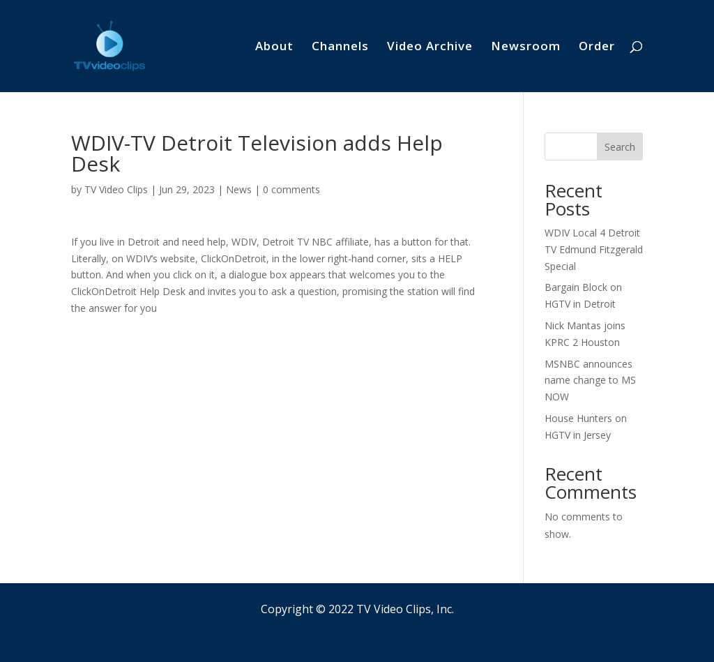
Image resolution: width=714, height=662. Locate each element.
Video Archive (430, 47)
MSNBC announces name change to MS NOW (590, 380)
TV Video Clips (116, 189)
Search (620, 146)
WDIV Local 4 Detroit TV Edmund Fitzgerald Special (594, 249)
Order (597, 47)
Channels (340, 47)
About (274, 47)
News (239, 189)
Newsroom (526, 47)
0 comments (291, 189)
